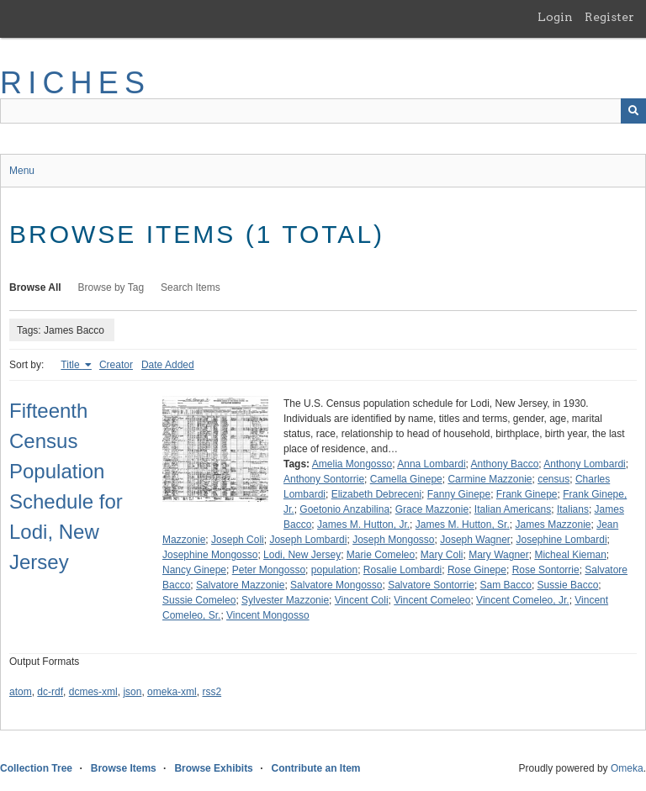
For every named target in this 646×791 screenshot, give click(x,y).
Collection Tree (36, 768)
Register (609, 17)
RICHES (75, 83)
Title (71, 365)
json (132, 692)
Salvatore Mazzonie (240, 585)
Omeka (627, 768)
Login (555, 17)
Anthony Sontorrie (323, 479)
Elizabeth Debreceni (376, 494)
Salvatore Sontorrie (431, 585)
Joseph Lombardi (308, 540)
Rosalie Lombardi (402, 570)
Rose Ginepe (476, 570)
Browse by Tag (111, 287)
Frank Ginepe (527, 494)
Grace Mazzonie (432, 509)
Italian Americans (512, 509)
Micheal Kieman (570, 555)
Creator (116, 365)
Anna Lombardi (431, 464)
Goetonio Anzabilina (344, 509)
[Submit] (633, 111)
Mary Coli (442, 555)
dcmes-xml (93, 692)
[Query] (323, 111)
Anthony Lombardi (584, 464)
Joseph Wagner (475, 540)
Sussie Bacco (568, 585)
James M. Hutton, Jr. (363, 524)
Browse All (35, 287)
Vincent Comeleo (432, 600)
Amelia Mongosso (352, 464)
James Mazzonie (552, 524)
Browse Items (123, 768)
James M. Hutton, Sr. (463, 524)
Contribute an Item (315, 768)
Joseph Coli (237, 540)
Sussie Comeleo (199, 600)
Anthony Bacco (505, 464)
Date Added (167, 365)
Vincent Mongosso (268, 615)
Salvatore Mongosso (336, 585)
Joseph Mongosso (393, 540)
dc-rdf (50, 692)
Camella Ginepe (406, 479)
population (334, 570)
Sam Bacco (506, 585)
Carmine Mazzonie (489, 479)
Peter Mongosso (268, 570)
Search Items (190, 287)
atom (20, 692)
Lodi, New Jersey (302, 555)
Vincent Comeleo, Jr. (522, 600)
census (553, 479)
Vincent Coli (362, 600)
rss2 (211, 692)
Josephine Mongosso (209, 555)
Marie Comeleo (381, 555)
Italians (573, 509)
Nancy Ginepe (194, 570)
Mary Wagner (499, 555)
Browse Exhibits (213, 768)
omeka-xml (172, 692)
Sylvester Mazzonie (285, 600)
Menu (21, 171)
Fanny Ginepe (458, 494)
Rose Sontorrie (546, 570)
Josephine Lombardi (561, 540)
